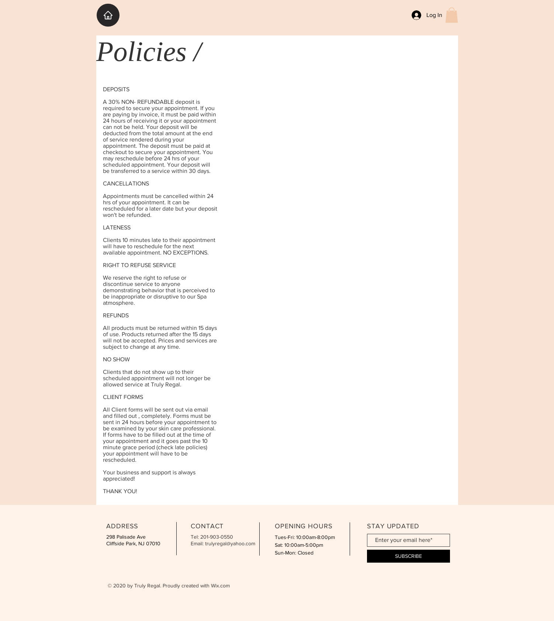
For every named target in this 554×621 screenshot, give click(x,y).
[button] (451, 15)
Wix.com (220, 585)
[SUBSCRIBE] (408, 556)
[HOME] (108, 15)
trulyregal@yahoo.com (230, 543)
